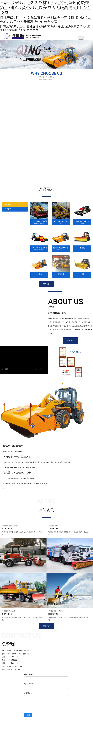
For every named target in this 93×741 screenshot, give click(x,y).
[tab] (15, 204)
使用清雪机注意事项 (55, 612)
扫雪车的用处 (53, 527)
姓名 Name (28, 674)
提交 (28, 715)
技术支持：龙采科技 (76, 720)
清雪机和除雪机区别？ (10, 527)
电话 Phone (28, 684)
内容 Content (29, 693)
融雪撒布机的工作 (8, 612)
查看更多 (46, 284)
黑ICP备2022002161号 (61, 720)
